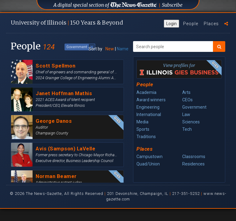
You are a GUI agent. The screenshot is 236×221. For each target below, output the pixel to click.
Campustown (149, 156)
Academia (146, 92)
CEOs (187, 99)
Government (194, 107)
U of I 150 (67, 22)
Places (211, 23)
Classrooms (193, 156)
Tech (187, 129)
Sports (142, 129)
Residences (193, 163)
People (190, 23)
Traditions (146, 136)
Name (122, 48)
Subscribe (172, 5)
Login (171, 23)
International (148, 114)
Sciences (191, 121)
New (109, 48)
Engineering (147, 107)
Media (142, 121)
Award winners (151, 99)
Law (186, 114)
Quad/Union (148, 163)
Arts (186, 92)
